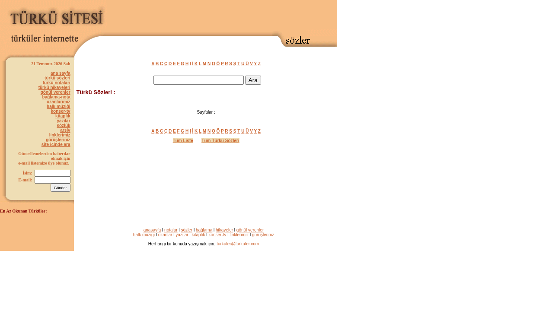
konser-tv (60, 111)
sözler (186, 230)
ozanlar (165, 234)
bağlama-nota (56, 97)
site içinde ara (55, 144)
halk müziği (58, 106)
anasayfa (152, 230)
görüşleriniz (58, 139)
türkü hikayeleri (54, 87)
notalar (171, 230)
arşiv (65, 130)
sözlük (63, 125)
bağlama (204, 230)
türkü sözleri (57, 78)
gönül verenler (55, 92)
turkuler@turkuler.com (238, 243)
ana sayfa (60, 73)
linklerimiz (59, 135)
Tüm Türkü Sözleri (220, 140)
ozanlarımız (58, 101)
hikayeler (224, 230)
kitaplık (62, 116)
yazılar (63, 120)
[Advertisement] (236, 16)
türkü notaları (56, 82)
